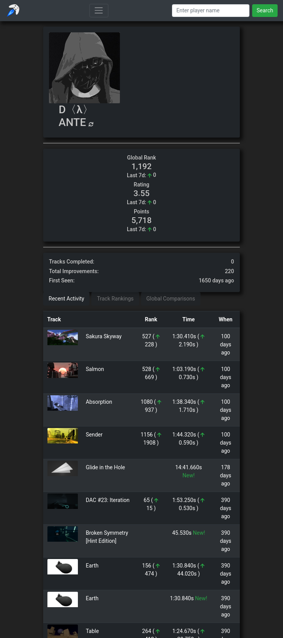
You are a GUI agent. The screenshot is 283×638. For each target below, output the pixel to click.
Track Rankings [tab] (115, 298)
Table (92, 631)
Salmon (95, 369)
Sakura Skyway (104, 336)
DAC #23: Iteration (108, 500)
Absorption (99, 402)
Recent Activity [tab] (66, 298)
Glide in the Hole (105, 467)
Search (264, 10)
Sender (94, 434)
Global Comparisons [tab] (171, 298)
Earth (92, 565)
